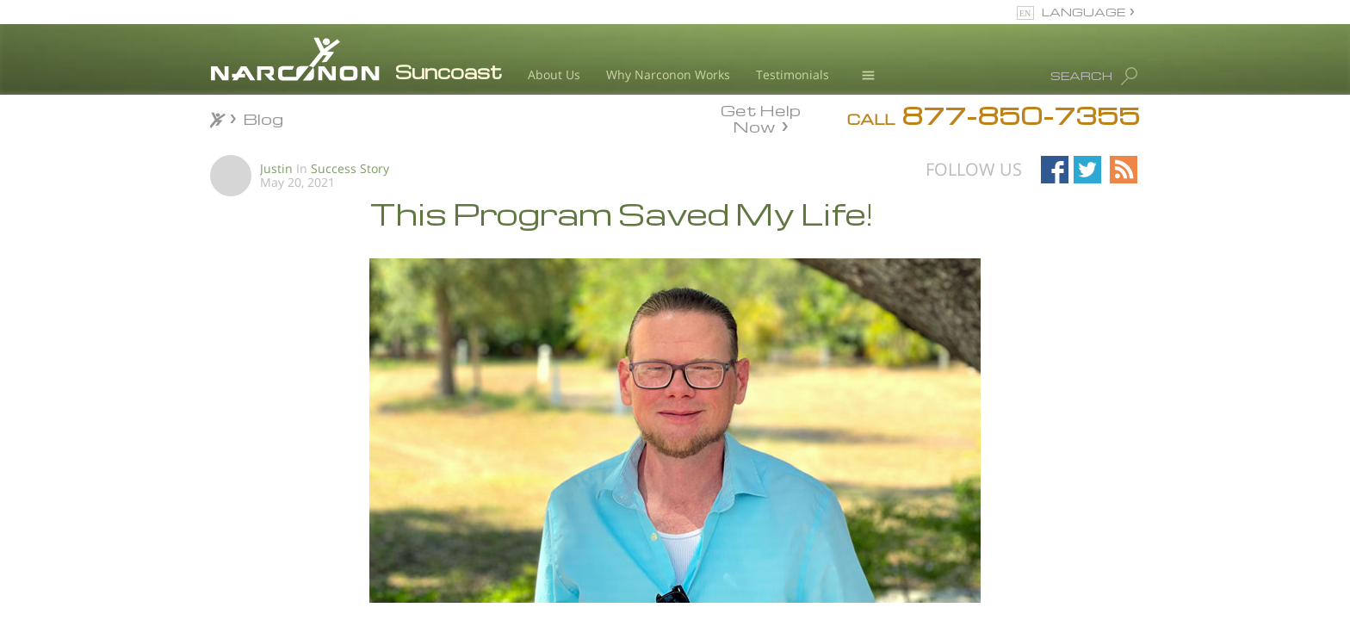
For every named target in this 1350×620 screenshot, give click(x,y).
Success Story (350, 168)
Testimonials (792, 74)
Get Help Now (761, 117)
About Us (554, 74)
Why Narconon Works (668, 74)
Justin (276, 168)
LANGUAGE (1083, 11)
